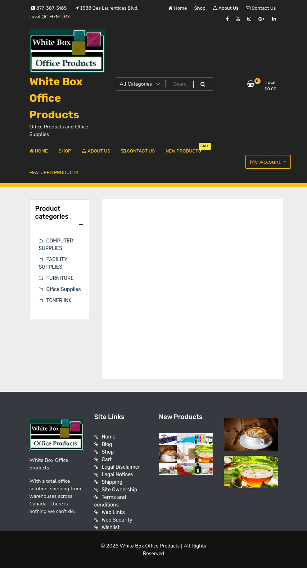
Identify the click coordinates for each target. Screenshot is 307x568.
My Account (266, 162)
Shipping (112, 482)
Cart (107, 459)
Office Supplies (63, 289)
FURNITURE (60, 278)
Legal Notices (118, 475)
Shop (200, 8)
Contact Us (261, 8)
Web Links (113, 512)
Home (177, 8)
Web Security (117, 520)
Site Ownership (119, 490)
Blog (107, 444)
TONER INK (59, 300)
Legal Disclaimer (121, 467)
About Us (226, 8)
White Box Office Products (56, 98)
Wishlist (111, 527)
